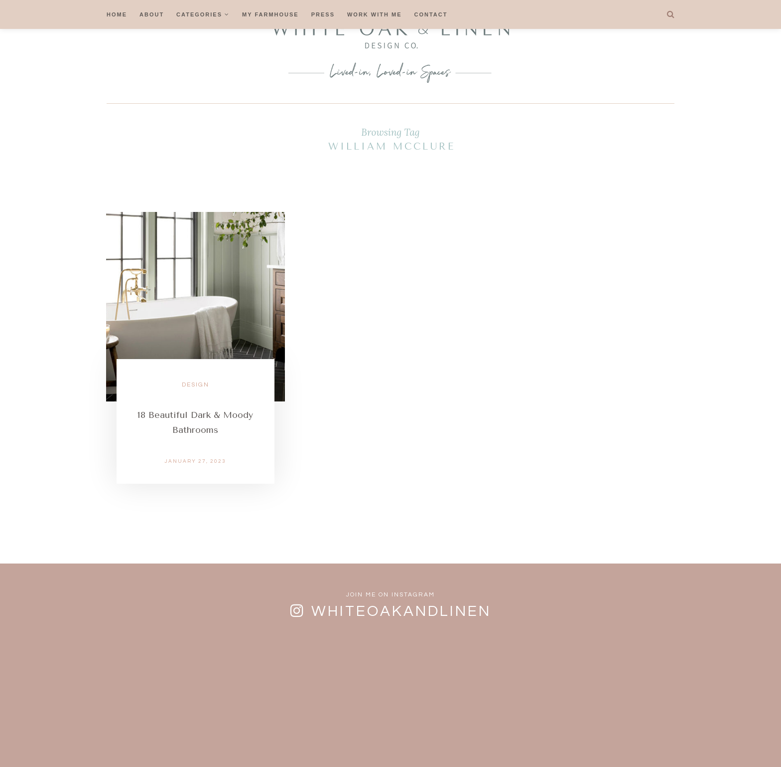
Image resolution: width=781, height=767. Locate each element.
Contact (431, 14)
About (151, 14)
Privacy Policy (460, 739)
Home (117, 14)
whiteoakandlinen (401, 611)
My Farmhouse (270, 14)
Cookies (396, 739)
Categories (199, 14)
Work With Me (374, 14)
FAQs (300, 739)
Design (195, 385)
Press (323, 14)
